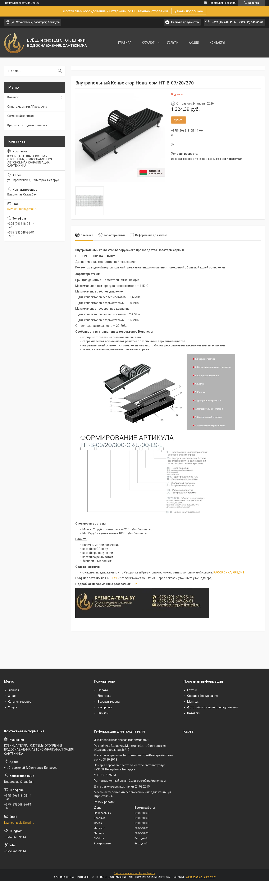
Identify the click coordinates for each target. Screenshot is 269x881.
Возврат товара (109, 701)
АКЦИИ (194, 42)
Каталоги (193, 713)
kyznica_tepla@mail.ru (22, 209)
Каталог (13, 97)
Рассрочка (105, 707)
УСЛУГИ (172, 42)
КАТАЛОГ (148, 42)
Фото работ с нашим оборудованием (212, 707)
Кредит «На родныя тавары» (27, 125)
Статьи (192, 690)
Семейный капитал (20, 115)
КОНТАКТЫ (217, 42)
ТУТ (115, 578)
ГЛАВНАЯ (124, 42)
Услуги (12, 707)
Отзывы (103, 713)
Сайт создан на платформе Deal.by (134, 873)
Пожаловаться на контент (199, 877)
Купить (178, 120)
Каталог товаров (19, 701)
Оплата (103, 690)
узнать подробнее (189, 11)
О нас (11, 695)
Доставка (104, 695)
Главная (13, 690)
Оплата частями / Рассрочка (27, 106)
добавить (230, 2)
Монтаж (193, 701)
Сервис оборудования (202, 695)
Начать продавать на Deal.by (22, 2)
